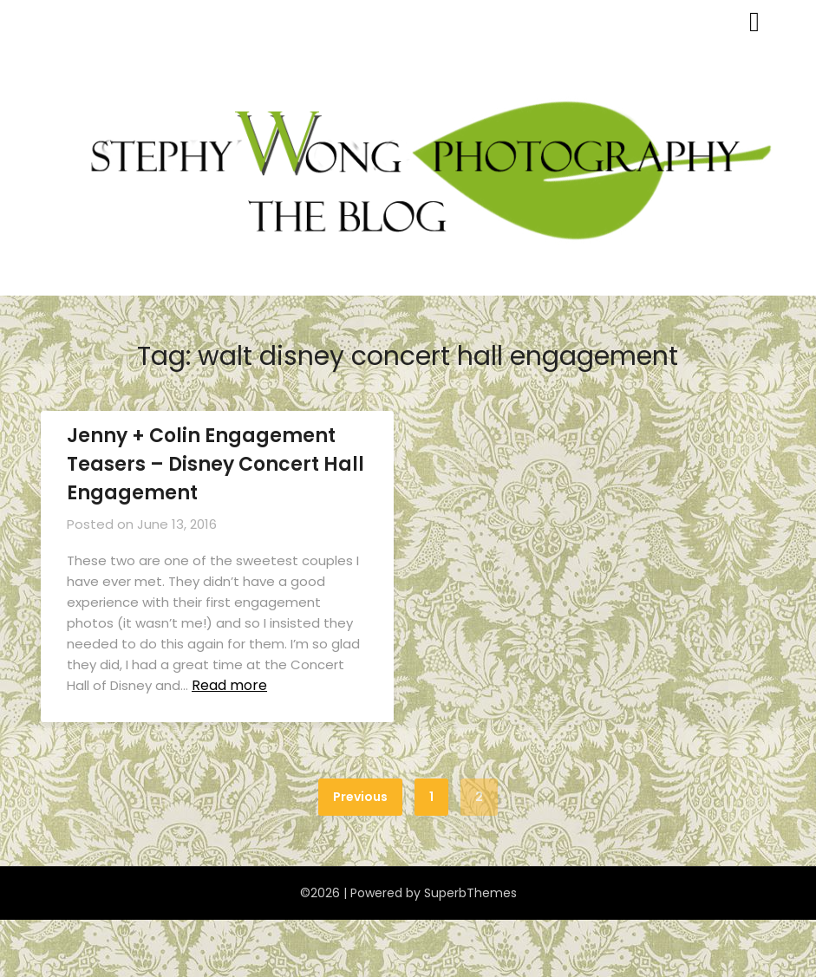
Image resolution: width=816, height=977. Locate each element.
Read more (229, 685)
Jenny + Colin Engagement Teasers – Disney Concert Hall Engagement (215, 464)
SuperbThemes (470, 893)
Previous (360, 796)
